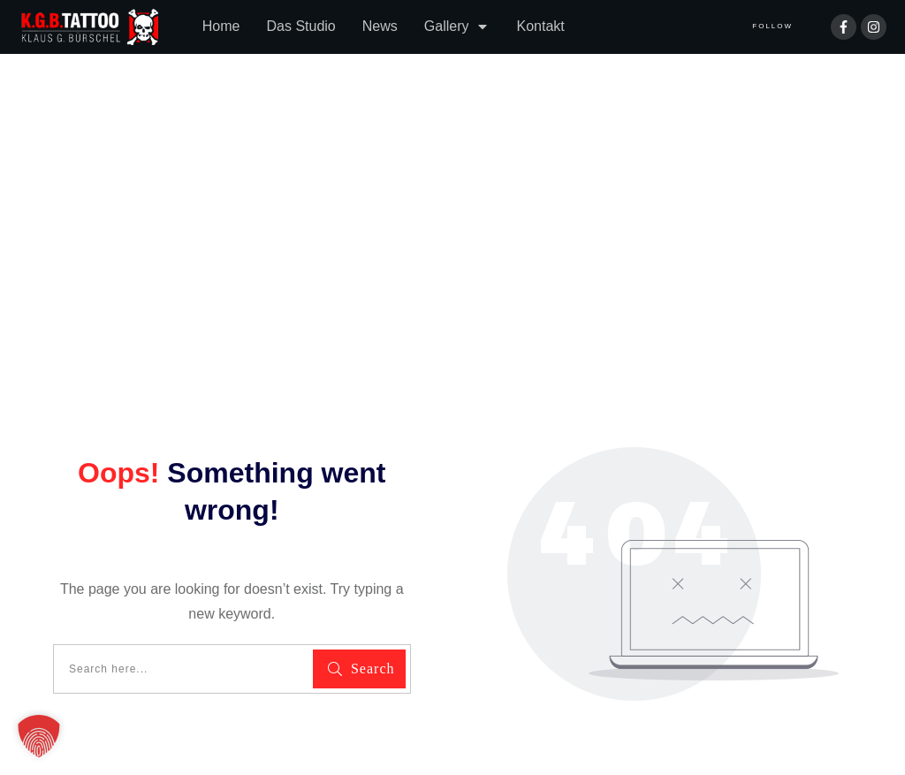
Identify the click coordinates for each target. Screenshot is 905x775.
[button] (39, 736)
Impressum (220, 697)
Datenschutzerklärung (91, 697)
